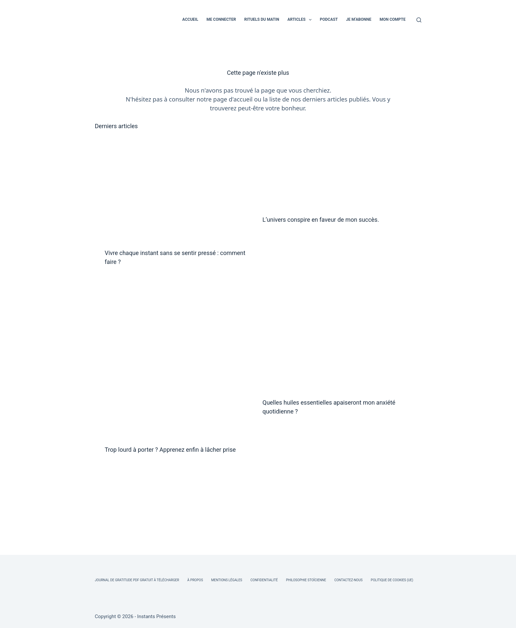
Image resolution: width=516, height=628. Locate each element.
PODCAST (329, 19)
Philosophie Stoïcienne (306, 580)
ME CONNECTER (221, 19)
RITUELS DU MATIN (261, 19)
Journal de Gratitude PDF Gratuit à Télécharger (137, 580)
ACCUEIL (190, 19)
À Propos (195, 580)
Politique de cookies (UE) (392, 580)
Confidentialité (264, 580)
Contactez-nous (348, 580)
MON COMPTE (392, 19)
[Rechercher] (418, 19)
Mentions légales (226, 580)
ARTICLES (301, 20)
